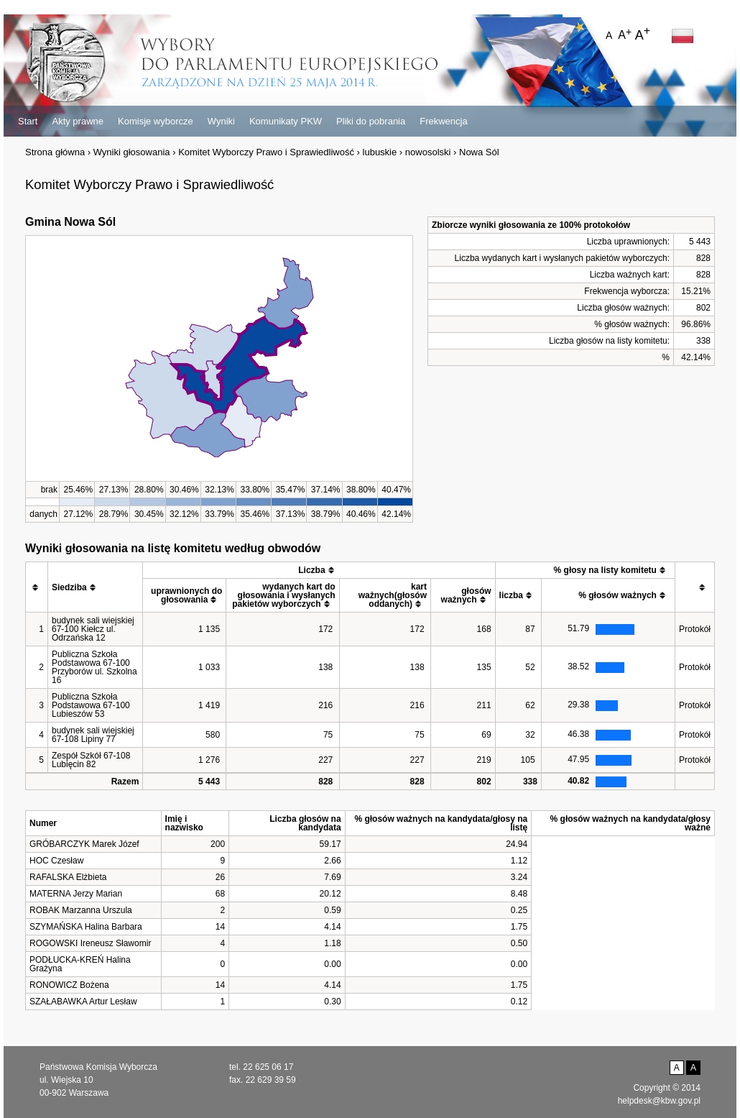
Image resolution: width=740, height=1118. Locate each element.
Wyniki (221, 121)
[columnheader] (37, 587)
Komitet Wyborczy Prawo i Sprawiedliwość (266, 152)
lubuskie (380, 152)
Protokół (695, 629)
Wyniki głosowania (131, 152)
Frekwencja (443, 121)
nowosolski (428, 152)
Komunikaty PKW (285, 121)
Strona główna (55, 152)
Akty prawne (77, 121)
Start (27, 121)
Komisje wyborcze (155, 121)
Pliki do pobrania (370, 121)
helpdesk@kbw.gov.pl (659, 1101)
